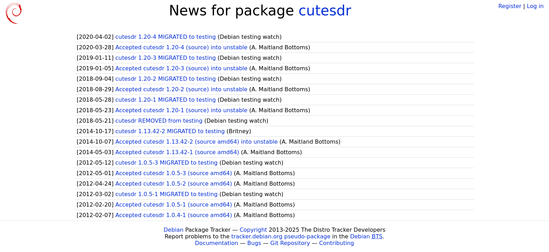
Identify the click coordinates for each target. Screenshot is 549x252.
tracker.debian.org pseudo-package (281, 236)
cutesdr (325, 10)
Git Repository (290, 243)
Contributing (336, 243)
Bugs (254, 243)
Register (509, 6)
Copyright (253, 229)
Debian (173, 229)
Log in (535, 6)
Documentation (216, 243)
